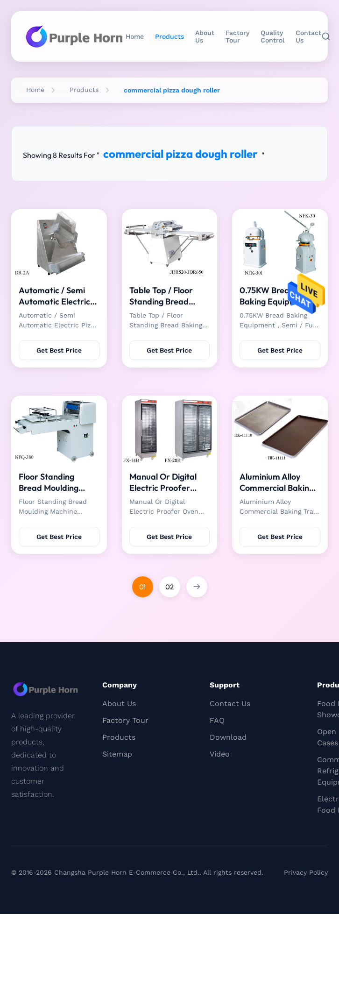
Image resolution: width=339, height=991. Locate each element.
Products (169, 36)
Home (135, 36)
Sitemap (117, 754)
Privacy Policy (306, 872)
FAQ (217, 720)
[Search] (326, 36)
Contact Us (308, 36)
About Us (204, 36)
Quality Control (272, 36)
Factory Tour (237, 36)
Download (228, 737)
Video (220, 754)
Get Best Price (59, 350)
